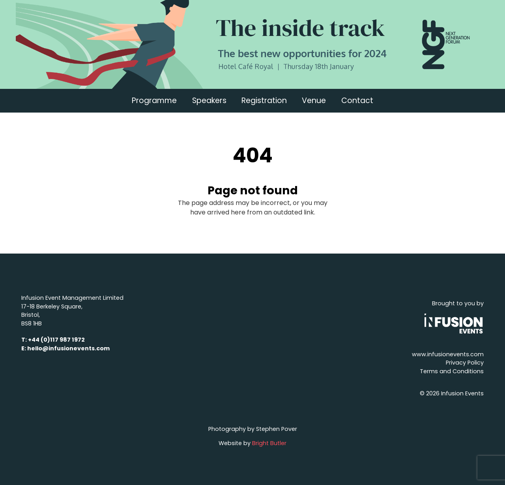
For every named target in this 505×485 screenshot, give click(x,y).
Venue (314, 100)
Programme (154, 100)
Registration (264, 100)
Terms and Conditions (452, 371)
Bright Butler (269, 443)
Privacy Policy (465, 363)
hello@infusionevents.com (68, 348)
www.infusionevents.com (448, 354)
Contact (357, 100)
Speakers (209, 100)
